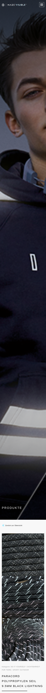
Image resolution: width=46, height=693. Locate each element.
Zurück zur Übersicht (12, 525)
